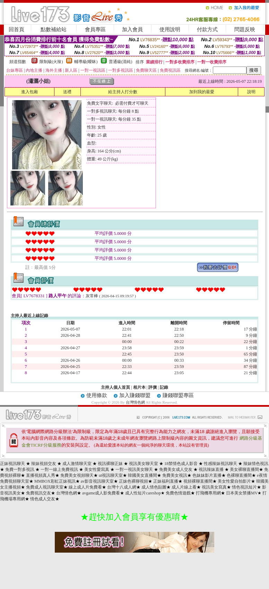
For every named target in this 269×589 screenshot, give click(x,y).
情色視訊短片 (244, 487)
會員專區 (95, 29)
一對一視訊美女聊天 (134, 469)
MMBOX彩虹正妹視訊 (55, 481)
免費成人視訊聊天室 (44, 487)
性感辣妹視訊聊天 (220, 463)
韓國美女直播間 (142, 475)
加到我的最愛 (201, 91)
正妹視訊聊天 (12, 463)
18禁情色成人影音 (181, 463)
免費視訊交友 (38, 493)
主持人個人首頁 (115, 387)
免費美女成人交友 (175, 469)
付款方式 (207, 29)
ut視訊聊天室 (111, 475)
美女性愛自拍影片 (234, 481)
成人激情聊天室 (77, 463)
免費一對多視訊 (19, 469)
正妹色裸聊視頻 (133, 481)
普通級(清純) (120, 61)
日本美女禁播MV (242, 493)
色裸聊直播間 (239, 475)
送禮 (67, 91)
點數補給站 (54, 29)
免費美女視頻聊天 (77, 475)
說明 (251, 91)
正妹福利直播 (165, 481)
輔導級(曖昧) (86, 61)
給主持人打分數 (122, 91)
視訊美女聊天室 (143, 463)
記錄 (164, 387)
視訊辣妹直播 (211, 469)
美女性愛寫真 (96, 469)
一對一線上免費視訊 (59, 469)
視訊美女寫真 (214, 487)
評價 (152, 387)
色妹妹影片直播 (207, 475)
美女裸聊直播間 (244, 469)
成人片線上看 (184, 487)
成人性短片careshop (143, 493)
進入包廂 (29, 91)
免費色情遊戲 (178, 493)
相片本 (139, 387)
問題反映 (244, 29)
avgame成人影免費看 (101, 493)
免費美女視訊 (174, 475)
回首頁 (16, 29)
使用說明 (169, 29)
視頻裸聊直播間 (197, 481)
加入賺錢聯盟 (134, 395)
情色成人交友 (42, 498)
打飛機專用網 (208, 493)
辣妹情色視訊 (255, 463)
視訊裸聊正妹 (110, 463)
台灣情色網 (135, 402)
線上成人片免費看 (85, 487)
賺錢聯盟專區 (178, 395)
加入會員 (132, 29)
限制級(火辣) (51, 61)
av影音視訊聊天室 (97, 481)
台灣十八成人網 (121, 487)
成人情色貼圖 (153, 487)
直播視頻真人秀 (40, 475)
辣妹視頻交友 (43, 463)
